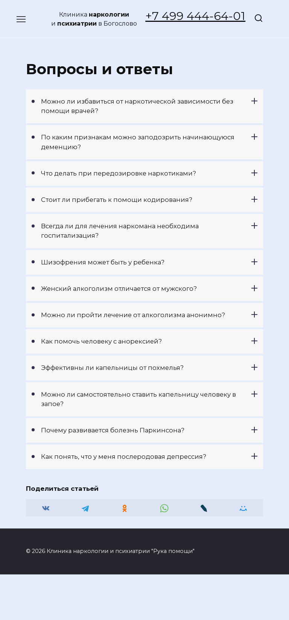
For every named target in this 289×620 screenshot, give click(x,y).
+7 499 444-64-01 (195, 16)
